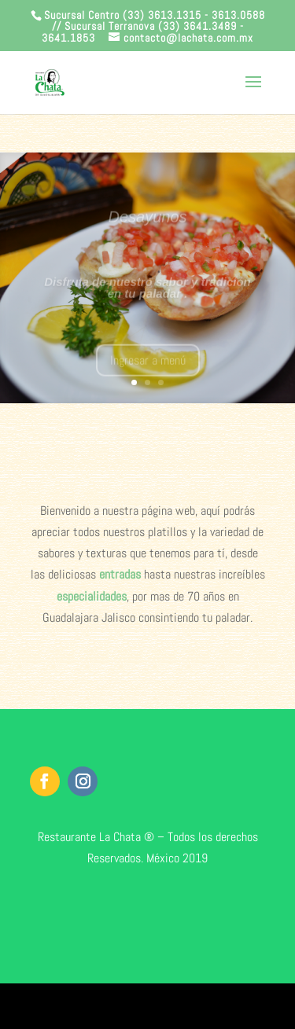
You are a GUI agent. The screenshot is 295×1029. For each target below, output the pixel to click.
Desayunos (147, 221)
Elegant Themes (123, 1006)
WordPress (222, 1006)
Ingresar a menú (148, 365)
